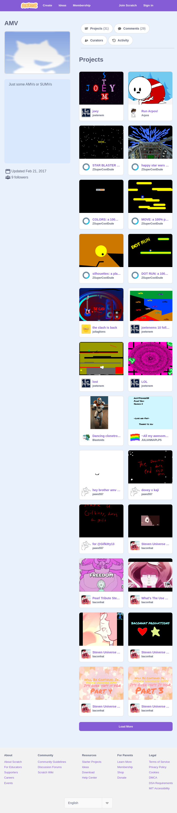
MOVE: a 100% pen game (155, 219)
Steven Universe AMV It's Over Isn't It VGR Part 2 (155, 706)
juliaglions (98, 331)
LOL (144, 381)
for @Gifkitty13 (103, 544)
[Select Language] (88, 803)
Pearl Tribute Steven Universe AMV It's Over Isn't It (106, 598)
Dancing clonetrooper (106, 436)
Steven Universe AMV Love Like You (106, 652)
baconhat (147, 548)
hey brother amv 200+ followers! (106, 490)
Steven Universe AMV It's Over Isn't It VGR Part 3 (106, 706)
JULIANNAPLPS (151, 440)
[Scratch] (29, 5)
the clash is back (104, 327)
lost (95, 381)
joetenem (98, 115)
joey (95, 111)
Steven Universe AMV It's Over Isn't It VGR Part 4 (155, 652)
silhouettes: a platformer (106, 273)
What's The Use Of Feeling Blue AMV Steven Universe (155, 598)
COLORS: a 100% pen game (106, 219)
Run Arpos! (149, 111)
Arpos (145, 115)
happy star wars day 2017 (155, 165)
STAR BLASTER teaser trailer (106, 165)
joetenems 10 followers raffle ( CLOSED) (155, 327)
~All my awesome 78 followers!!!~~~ (155, 436)
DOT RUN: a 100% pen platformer (155, 273)
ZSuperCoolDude (103, 169)
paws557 (97, 494)
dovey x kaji (150, 490)
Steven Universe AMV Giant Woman (155, 544)
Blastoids (98, 440)
